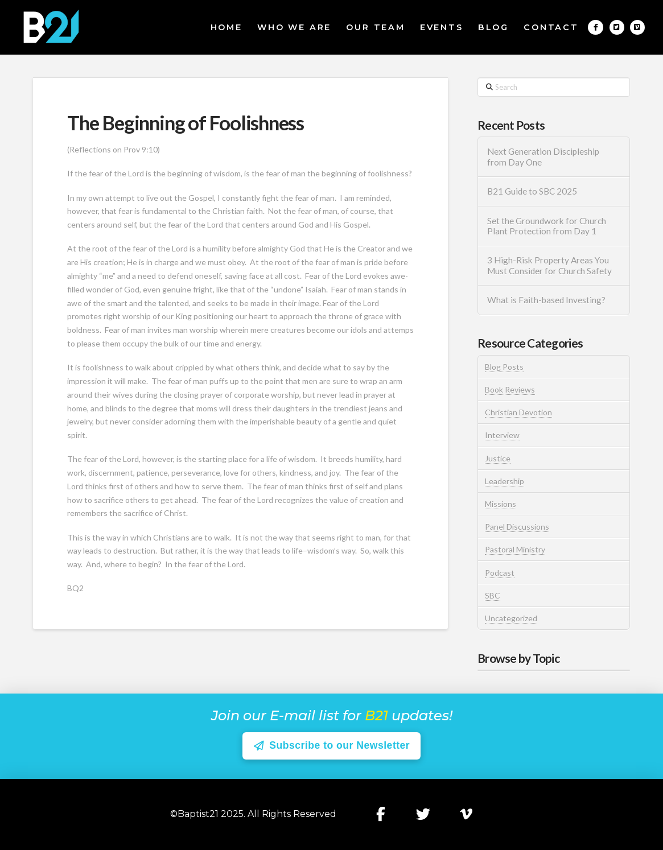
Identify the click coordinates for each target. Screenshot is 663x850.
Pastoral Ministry (515, 549)
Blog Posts (504, 367)
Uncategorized (511, 618)
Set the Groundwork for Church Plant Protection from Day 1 (546, 226)
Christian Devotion (518, 412)
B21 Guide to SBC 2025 (532, 191)
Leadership (504, 481)
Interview (502, 435)
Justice (497, 458)
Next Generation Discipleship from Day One (543, 156)
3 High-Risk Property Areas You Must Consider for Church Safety (550, 265)
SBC (492, 595)
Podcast (499, 572)
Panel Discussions (517, 526)
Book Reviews (510, 389)
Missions (500, 504)
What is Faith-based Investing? (546, 300)
